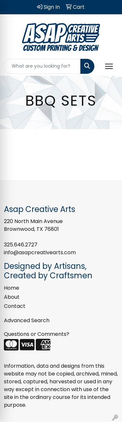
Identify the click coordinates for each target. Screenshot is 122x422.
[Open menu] (108, 66)
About (12, 297)
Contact (14, 306)
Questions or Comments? (36, 334)
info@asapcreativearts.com (40, 252)
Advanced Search (26, 320)
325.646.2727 (20, 244)
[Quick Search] (42, 66)
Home (11, 288)
